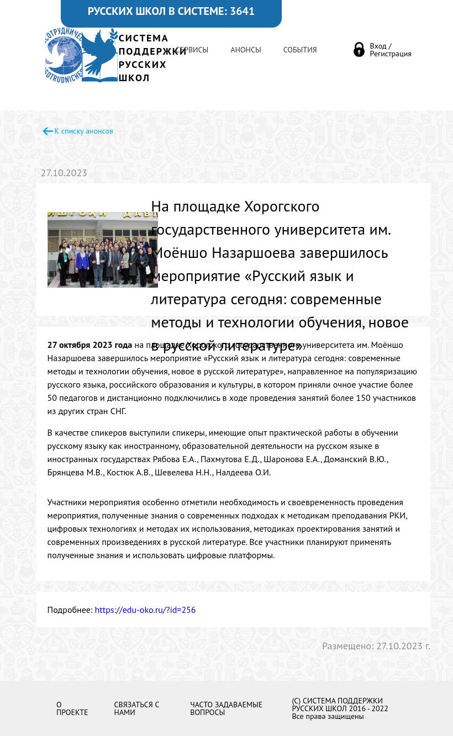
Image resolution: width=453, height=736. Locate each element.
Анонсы (245, 50)
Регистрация (391, 54)
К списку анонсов (83, 131)
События (300, 50)
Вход (378, 46)
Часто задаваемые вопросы (226, 708)
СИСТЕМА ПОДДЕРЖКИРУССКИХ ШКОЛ (153, 57)
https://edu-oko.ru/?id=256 (145, 609)
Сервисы (192, 50)
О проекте (72, 708)
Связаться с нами (136, 708)
